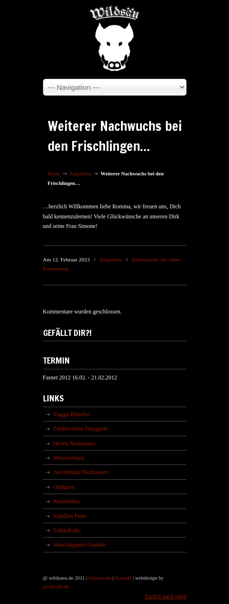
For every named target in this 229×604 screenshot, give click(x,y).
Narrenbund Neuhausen (81, 472)
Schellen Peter (70, 516)
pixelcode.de (56, 586)
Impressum (99, 578)
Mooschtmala (69, 457)
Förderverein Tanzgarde (81, 428)
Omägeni (64, 487)
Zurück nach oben (165, 596)
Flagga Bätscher (72, 414)
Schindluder (67, 530)
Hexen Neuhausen (75, 443)
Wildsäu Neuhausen (114, 39)
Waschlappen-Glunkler (80, 544)
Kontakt (123, 578)
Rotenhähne (67, 501)
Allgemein (80, 173)
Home (54, 173)
